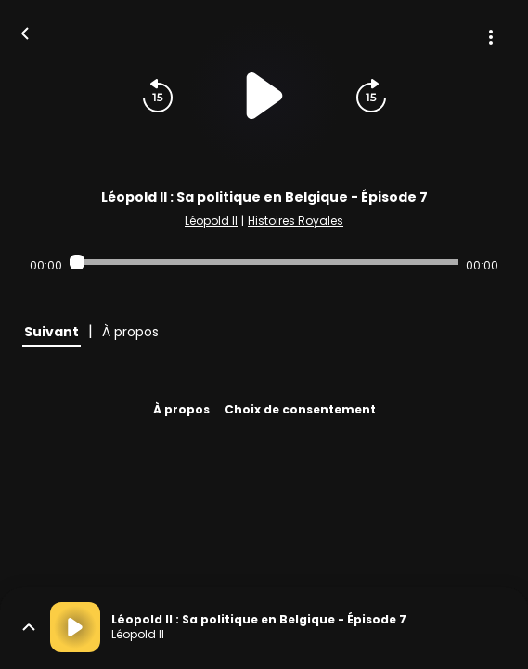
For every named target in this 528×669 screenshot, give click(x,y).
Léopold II (211, 221)
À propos (181, 409)
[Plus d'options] (490, 37)
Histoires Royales (295, 221)
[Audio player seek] (263, 262)
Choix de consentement (300, 409)
